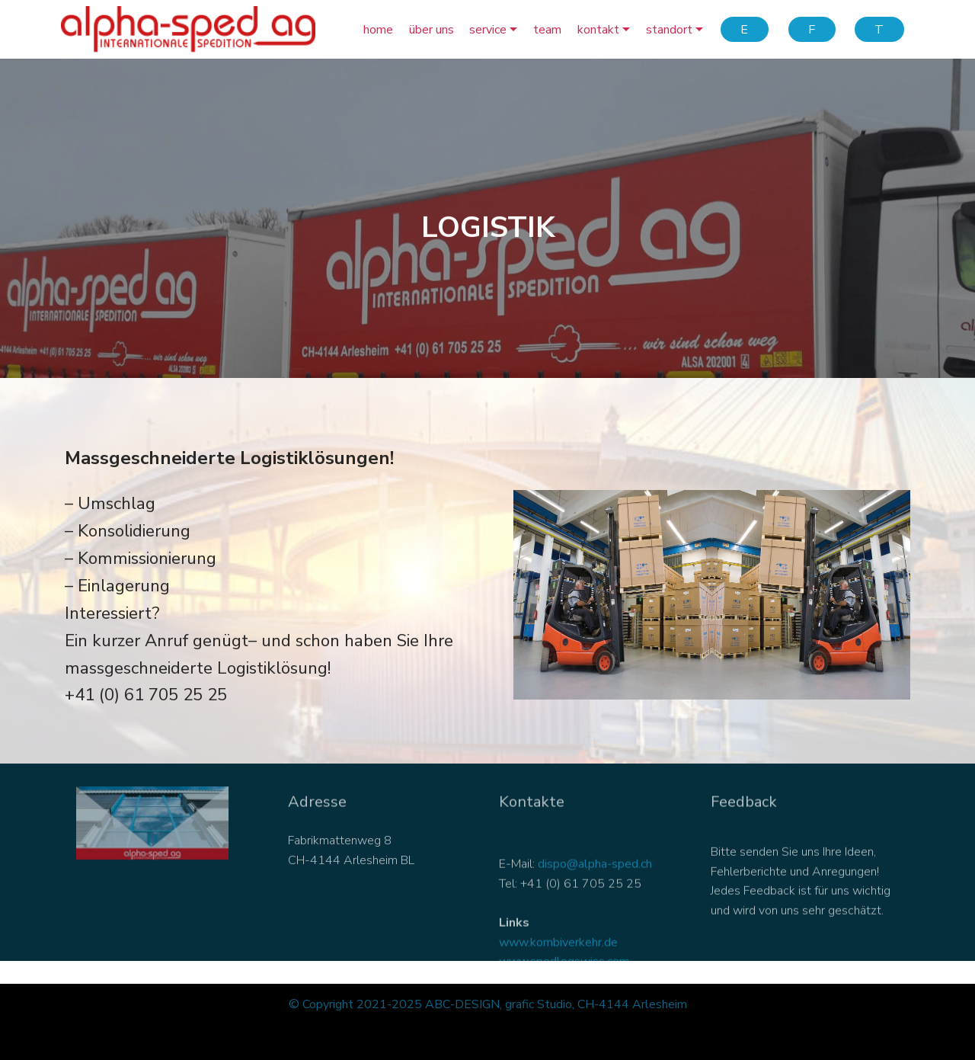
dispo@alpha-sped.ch (595, 886)
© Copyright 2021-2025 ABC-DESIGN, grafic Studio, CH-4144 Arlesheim (488, 1004)
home (378, 29)
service (488, 29)
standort (669, 29)
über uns (431, 29)
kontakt (598, 29)
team (547, 29)
